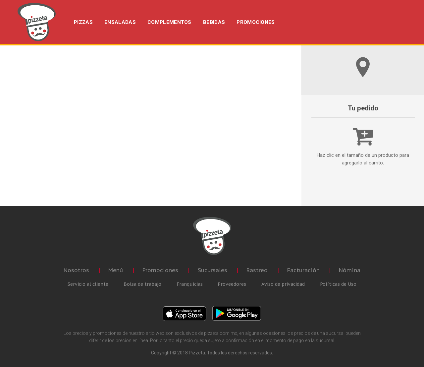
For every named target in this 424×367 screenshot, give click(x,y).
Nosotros (76, 270)
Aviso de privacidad (283, 284)
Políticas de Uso (338, 284)
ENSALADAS (120, 22)
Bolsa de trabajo (142, 284)
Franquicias (190, 284)
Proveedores (232, 284)
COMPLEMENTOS (169, 22)
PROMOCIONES (256, 22)
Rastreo (257, 270)
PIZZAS (83, 22)
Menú (115, 270)
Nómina (349, 270)
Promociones (160, 270)
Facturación (303, 270)
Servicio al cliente (88, 284)
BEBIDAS (214, 22)
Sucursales (212, 270)
